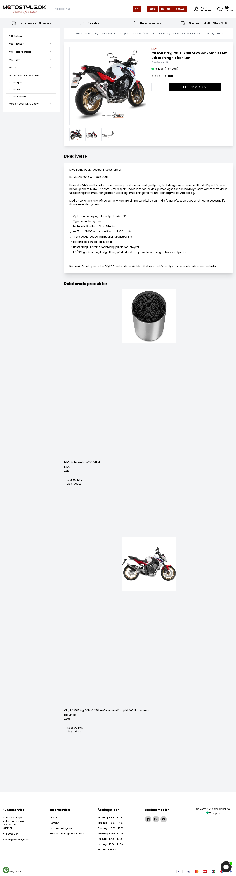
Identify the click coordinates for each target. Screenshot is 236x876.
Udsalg (180, 9)
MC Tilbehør (16, 43)
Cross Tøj (14, 89)
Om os (54, 817)
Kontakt (54, 822)
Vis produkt (74, 483)
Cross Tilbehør (18, 96)
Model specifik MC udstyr (24, 103)
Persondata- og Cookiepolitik (67, 833)
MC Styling (15, 36)
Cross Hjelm (16, 82)
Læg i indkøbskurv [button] (194, 87)
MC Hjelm (14, 59)
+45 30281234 (10, 833)
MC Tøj (13, 67)
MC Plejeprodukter (20, 51)
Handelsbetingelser (61, 828)
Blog (152, 9)
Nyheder (165, 9)
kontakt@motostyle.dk (16, 839)
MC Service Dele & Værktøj (24, 75)
